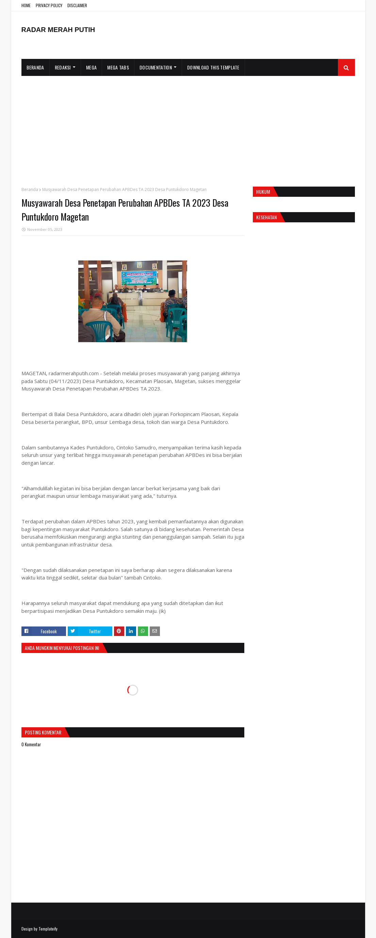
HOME (26, 5)
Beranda (29, 189)
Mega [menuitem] (91, 67)
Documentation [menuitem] (156, 67)
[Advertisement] (188, 127)
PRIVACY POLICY (49, 5)
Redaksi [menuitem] (63, 67)
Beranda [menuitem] (35, 67)
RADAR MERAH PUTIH (58, 29)
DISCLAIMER (77, 5)
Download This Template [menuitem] (213, 67)
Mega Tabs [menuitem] (118, 67)
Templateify (48, 929)
